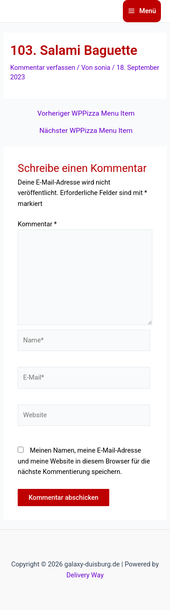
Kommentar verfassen (42, 67)
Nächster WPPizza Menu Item (86, 131)
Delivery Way (84, 575)
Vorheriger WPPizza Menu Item (86, 113)
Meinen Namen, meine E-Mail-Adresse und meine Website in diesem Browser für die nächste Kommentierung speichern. (84, 461)
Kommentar (37, 224)
